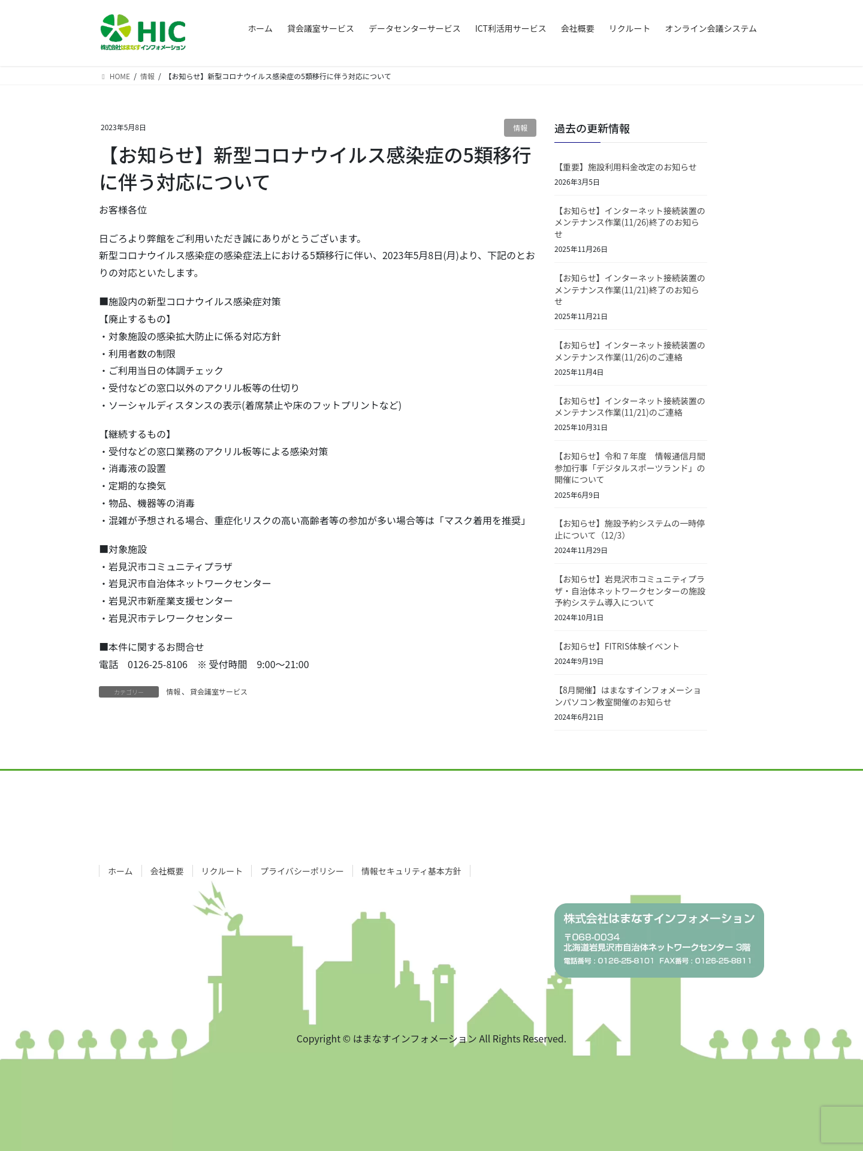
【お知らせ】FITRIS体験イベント (617, 646)
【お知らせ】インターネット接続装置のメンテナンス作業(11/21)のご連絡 (629, 407)
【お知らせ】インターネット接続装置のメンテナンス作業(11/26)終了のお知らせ (629, 222)
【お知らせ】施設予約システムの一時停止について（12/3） (629, 529)
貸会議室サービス (219, 691)
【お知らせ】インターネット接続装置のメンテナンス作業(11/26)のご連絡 (629, 351)
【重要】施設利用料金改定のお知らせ (625, 167)
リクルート (222, 871)
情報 (520, 127)
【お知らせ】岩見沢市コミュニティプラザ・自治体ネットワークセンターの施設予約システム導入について (629, 590)
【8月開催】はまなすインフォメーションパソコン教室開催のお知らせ (627, 696)
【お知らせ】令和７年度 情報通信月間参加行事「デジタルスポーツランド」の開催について (629, 467)
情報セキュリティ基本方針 (411, 871)
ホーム (120, 871)
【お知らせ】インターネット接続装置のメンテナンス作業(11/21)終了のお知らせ (629, 289)
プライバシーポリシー (302, 871)
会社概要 (167, 871)
